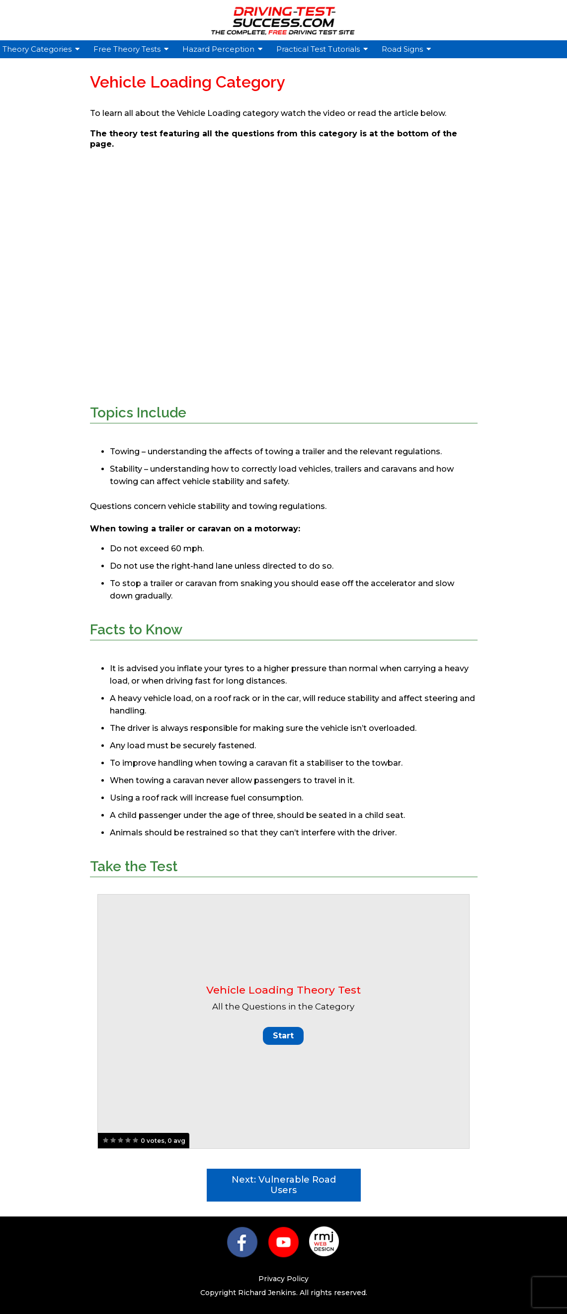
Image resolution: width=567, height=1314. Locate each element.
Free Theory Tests (128, 49)
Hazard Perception (219, 49)
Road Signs (403, 49)
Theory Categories (38, 49)
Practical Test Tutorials (319, 49)
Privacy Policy (283, 1278)
